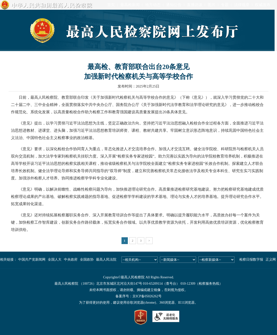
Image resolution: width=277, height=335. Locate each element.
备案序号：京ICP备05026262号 (138, 296)
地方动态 (153, 5)
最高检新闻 (130, 5)
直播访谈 (194, 5)
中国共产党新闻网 (31, 259)
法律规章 (242, 5)
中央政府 (71, 259)
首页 (111, 5)
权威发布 (262, 5)
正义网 (271, 259)
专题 (225, 5)
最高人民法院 (106, 259)
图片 (212, 5)
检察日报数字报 (251, 259)
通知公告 (174, 5)
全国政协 (87, 259)
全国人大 (54, 259)
